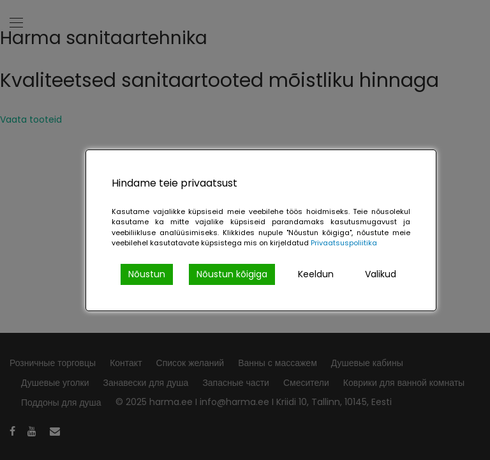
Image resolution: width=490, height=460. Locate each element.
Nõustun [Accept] (146, 274)
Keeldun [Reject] (316, 274)
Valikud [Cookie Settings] (380, 274)
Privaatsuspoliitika (344, 243)
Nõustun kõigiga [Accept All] (232, 274)
